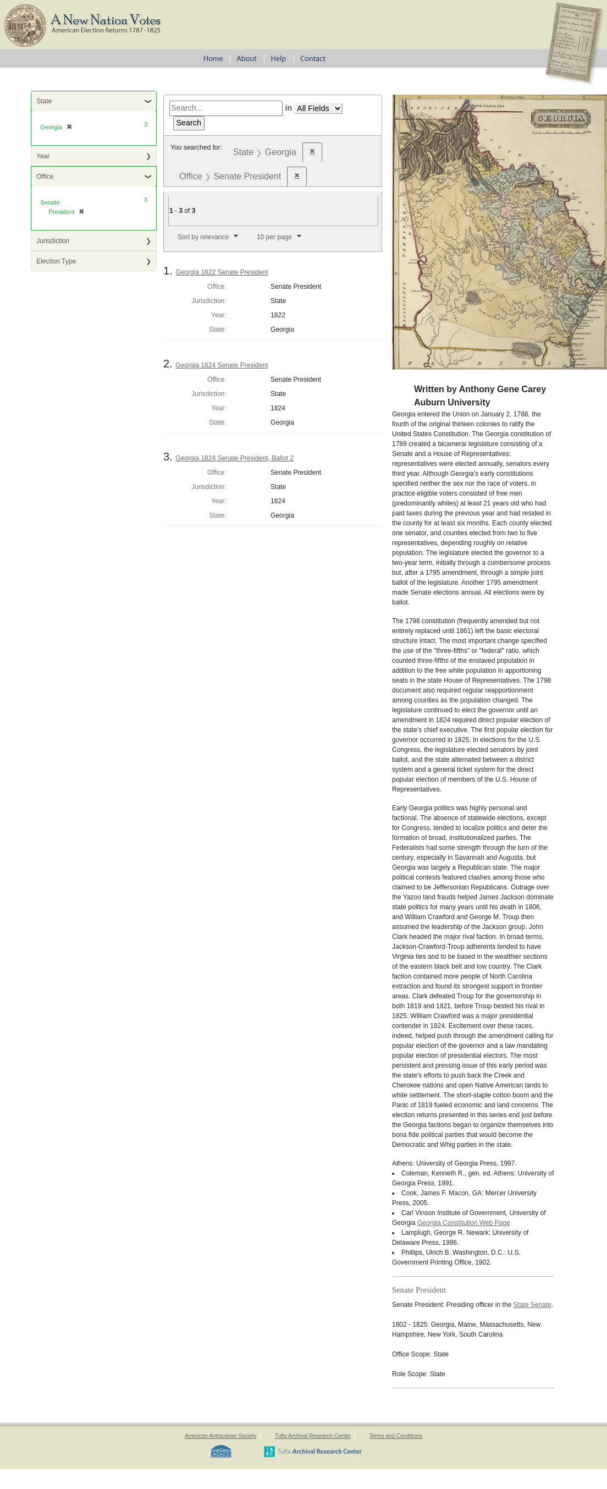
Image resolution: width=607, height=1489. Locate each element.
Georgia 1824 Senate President (221, 365)
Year (42, 156)
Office (44, 176)
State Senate (532, 1305)
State (44, 101)
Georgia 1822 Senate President (221, 272)
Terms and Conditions (395, 1436)
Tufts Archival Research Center (313, 1436)
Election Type (56, 261)
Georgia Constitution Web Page (463, 1223)
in (288, 107)
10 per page (274, 237)
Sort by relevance (203, 237)
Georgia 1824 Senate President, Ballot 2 (234, 458)
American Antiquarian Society (221, 1436)
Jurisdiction (52, 241)
